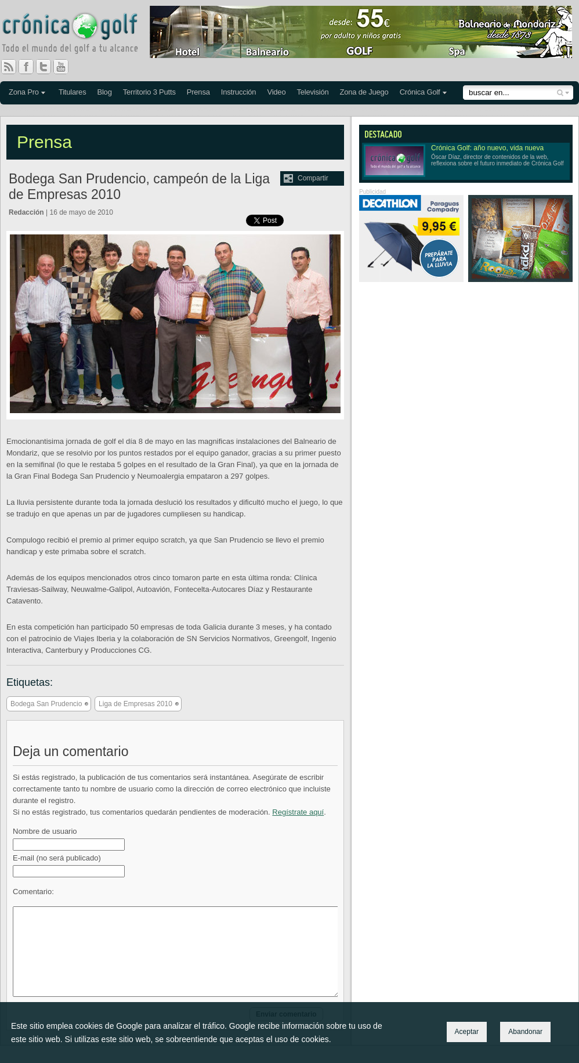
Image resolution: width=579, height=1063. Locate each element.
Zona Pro (24, 92)
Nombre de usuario (45, 831)
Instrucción (238, 92)
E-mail (57, 858)
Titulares (72, 92)
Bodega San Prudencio (46, 704)
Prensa (198, 92)
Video (276, 92)
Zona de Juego (364, 92)
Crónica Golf (420, 92)
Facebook (30, 66)
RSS (8, 66)
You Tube (65, 66)
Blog (104, 92)
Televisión (312, 92)
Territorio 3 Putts (149, 92)
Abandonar (525, 1032)
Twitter (48, 66)
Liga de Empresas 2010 (135, 704)
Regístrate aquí (298, 812)
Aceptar (467, 1032)
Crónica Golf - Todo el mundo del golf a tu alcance (78, 35)
